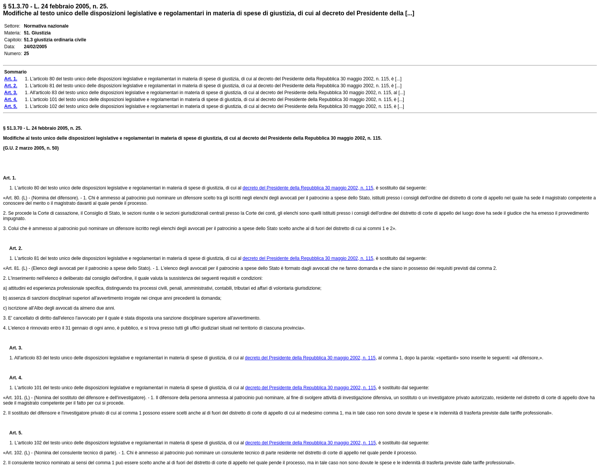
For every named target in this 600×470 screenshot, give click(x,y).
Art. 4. (12, 377)
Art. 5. (12, 433)
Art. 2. (12, 248)
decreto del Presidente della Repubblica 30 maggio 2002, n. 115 (308, 188)
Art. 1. (9, 178)
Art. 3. (12, 348)
